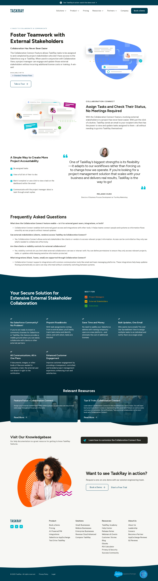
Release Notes (108, 531)
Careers (131, 531)
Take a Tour (19, 84)
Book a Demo (54, 525)
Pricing (86, 11)
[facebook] (21, 526)
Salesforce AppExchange (58, 537)
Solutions (60, 11)
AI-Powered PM (55, 531)
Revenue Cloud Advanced (85, 534)
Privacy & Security (109, 550)
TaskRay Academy (109, 525)
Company (124, 11)
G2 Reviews (133, 540)
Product (73, 11)
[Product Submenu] (78, 10)
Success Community (110, 553)
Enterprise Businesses (84, 531)
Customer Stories (109, 537)
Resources (96, 11)
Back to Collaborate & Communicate (30, 28)
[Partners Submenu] (116, 10)
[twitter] (16, 526)
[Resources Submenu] (103, 10)
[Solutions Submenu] (65, 10)
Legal (53, 574)
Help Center (107, 528)
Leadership (132, 528)
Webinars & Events (109, 534)
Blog (104, 540)
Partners (111, 11)
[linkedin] (12, 526)
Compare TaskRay (83, 537)
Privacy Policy (43, 574)
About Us (132, 525)
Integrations (54, 534)
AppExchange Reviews (137, 537)
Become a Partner (135, 534)
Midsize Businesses (83, 528)
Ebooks (105, 544)
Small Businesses (82, 525)
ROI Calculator (108, 547)
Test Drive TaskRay (57, 540)
